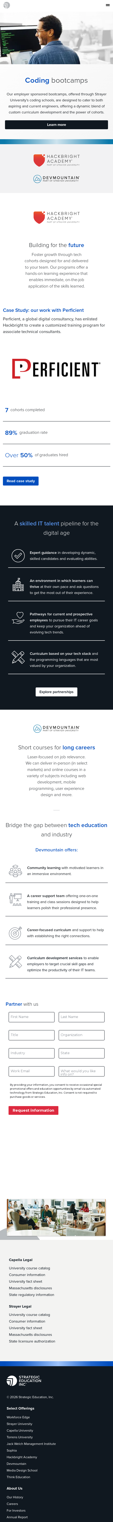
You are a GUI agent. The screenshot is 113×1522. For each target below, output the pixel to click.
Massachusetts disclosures (30, 1288)
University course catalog (29, 1268)
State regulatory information (31, 1294)
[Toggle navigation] (106, 5)
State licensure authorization (32, 1341)
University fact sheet (25, 1281)
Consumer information (27, 1274)
